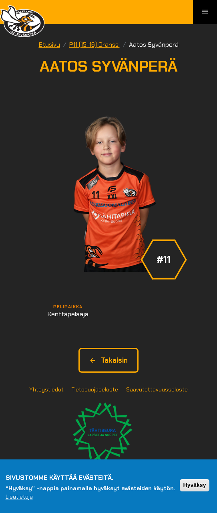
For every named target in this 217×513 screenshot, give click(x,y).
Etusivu (49, 44)
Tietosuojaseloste (95, 389)
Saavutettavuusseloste (157, 389)
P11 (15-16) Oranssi (94, 44)
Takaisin (108, 360)
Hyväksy (194, 486)
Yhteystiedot (46, 389)
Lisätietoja (19, 498)
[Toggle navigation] (205, 12)
